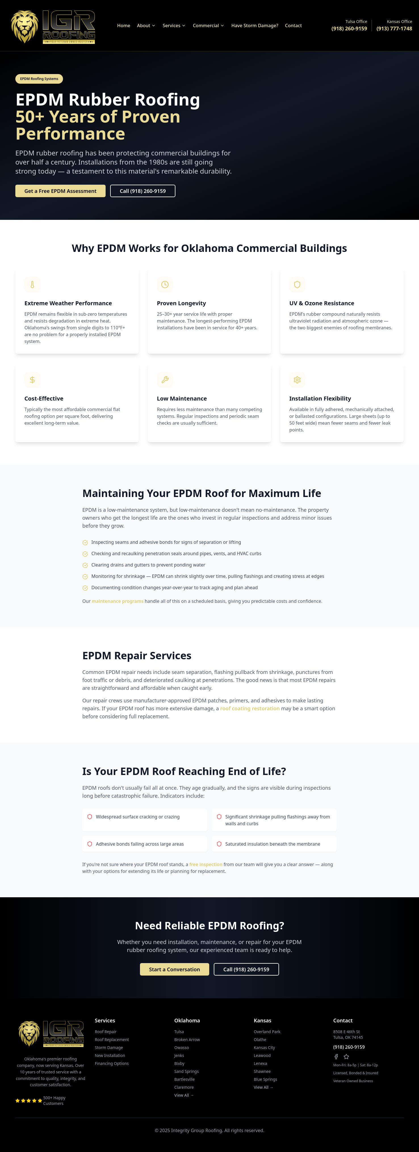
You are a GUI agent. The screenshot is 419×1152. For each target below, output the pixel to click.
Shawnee (262, 1071)
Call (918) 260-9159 (143, 191)
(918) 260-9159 (349, 28)
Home (123, 25)
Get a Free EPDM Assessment (60, 191)
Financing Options (112, 1063)
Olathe (260, 1039)
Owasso (181, 1047)
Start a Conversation (174, 969)
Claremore (184, 1087)
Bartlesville (184, 1079)
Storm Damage (109, 1047)
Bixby (179, 1063)
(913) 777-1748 (394, 28)
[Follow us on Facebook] (336, 1057)
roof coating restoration (250, 708)
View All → (184, 1095)
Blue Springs (265, 1079)
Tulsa (179, 1031)
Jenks (179, 1055)
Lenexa (260, 1063)
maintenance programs (117, 601)
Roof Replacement (112, 1039)
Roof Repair (106, 1031)
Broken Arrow (187, 1039)
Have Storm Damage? (254, 25)
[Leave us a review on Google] (346, 1057)
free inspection (206, 864)
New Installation (110, 1055)
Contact (293, 25)
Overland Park (267, 1031)
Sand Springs (186, 1071)
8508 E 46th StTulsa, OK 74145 (348, 1034)
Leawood (262, 1055)
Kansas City (264, 1047)
